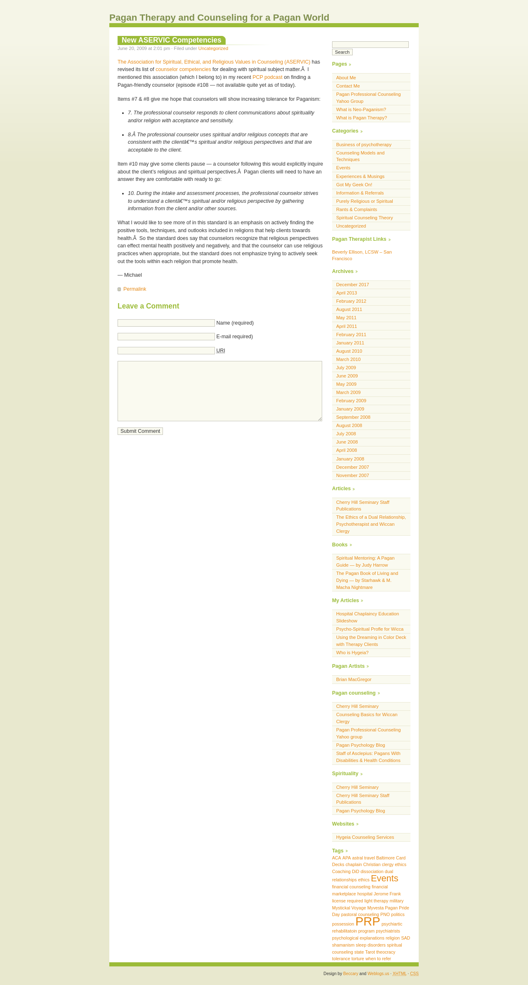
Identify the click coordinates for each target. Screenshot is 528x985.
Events (343, 167)
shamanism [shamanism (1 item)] (343, 944)
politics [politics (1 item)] (398, 914)
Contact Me (348, 85)
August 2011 (349, 309)
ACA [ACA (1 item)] (336, 857)
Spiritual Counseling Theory (364, 217)
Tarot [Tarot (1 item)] (370, 951)
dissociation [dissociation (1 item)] (372, 871)
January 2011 (350, 342)
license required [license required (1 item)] (347, 900)
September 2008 (353, 417)
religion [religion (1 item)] (393, 937)
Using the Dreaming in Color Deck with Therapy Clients (371, 641)
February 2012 (351, 301)
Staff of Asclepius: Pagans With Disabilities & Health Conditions (368, 757)
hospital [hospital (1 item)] (364, 893)
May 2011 (346, 317)
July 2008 (346, 433)
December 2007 (352, 467)
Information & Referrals (360, 192)
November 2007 (352, 475)
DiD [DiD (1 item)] (355, 871)
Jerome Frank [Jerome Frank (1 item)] (387, 893)
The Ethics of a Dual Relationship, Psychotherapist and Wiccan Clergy (371, 524)
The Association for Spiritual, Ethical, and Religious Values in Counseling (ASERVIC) (214, 62)
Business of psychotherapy (363, 144)
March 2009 (348, 392)
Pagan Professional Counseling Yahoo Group (368, 98)
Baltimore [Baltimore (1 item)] (385, 857)
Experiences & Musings (360, 176)
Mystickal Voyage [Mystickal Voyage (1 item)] (349, 907)
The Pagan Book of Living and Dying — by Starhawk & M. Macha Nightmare (367, 580)
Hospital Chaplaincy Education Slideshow (367, 617)
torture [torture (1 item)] (357, 958)
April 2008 (346, 450)
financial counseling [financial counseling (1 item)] (351, 886)
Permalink (134, 289)
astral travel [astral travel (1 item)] (363, 857)
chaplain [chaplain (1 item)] (354, 864)
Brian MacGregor (353, 679)
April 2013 (346, 292)
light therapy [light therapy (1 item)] (376, 900)
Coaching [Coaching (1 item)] (341, 871)
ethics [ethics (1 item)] (364, 879)
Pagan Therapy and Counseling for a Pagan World (219, 17)
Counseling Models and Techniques (360, 156)
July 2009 (346, 367)
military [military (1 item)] (397, 900)
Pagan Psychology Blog (360, 745)
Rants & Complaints (356, 209)
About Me (346, 77)
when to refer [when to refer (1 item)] (378, 958)
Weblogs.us (378, 973)
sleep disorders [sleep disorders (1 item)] (371, 944)
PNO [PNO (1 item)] (385, 914)
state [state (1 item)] (359, 951)
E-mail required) (234, 336)
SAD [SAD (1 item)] (405, 937)
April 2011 (346, 326)
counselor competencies (183, 69)
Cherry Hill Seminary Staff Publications (362, 506)
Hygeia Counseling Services (365, 837)
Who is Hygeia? (352, 652)
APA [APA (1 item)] (346, 857)
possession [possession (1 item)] (343, 923)
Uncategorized (213, 48)
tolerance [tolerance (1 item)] (341, 958)
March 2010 (348, 359)
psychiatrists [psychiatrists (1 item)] (388, 930)
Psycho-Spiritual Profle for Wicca (369, 629)
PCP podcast (267, 77)
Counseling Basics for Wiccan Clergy (366, 718)
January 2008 (350, 458)
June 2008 (347, 441)
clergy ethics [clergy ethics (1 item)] (394, 864)
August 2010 (349, 351)
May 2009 (346, 384)
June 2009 (347, 375)
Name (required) (235, 323)
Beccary (350, 973)
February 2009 (351, 400)
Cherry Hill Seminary (357, 706)
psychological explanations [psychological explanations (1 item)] (358, 937)
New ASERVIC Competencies (172, 40)
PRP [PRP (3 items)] (367, 921)
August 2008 (349, 425)
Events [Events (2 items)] (384, 878)
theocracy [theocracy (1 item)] (385, 951)
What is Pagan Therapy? (361, 117)
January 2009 (350, 408)
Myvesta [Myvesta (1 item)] (375, 907)
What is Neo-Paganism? (361, 109)
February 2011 (351, 334)
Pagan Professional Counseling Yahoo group (368, 733)
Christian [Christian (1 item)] (372, 864)
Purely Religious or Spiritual (364, 201)
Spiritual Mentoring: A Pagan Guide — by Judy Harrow (365, 561)
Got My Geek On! (354, 184)
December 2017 (352, 284)
